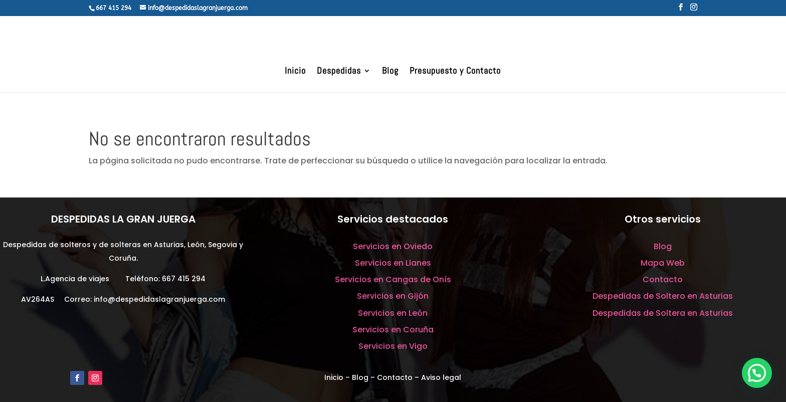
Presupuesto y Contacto (455, 71)
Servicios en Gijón (393, 296)
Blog (390, 71)
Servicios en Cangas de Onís (393, 279)
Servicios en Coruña (393, 329)
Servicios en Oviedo (393, 246)
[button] (757, 373)
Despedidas (339, 71)
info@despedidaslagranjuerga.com (159, 299)
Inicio (295, 71)
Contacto (663, 279)
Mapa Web (663, 263)
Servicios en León (393, 313)
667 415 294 (184, 279)
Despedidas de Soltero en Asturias (663, 296)
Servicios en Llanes (393, 263)
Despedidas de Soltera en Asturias (663, 313)
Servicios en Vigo (393, 346)
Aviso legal (441, 377)
